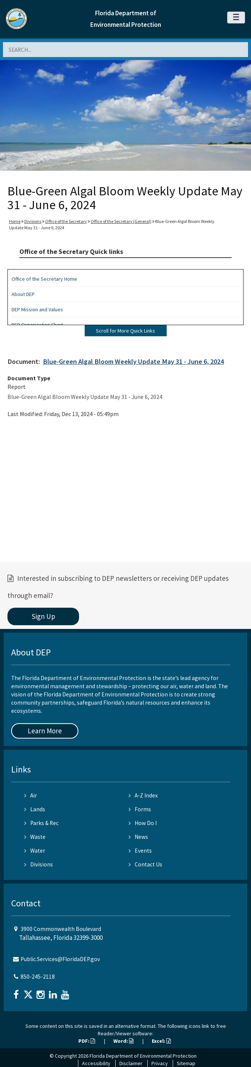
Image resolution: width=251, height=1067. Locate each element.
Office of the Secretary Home (44, 279)
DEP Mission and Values (37, 309)
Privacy (159, 1063)
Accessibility (96, 1063)
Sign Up (43, 616)
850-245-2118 (38, 976)
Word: (123, 1041)
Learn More (45, 730)
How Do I (143, 823)
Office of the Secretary (66, 221)
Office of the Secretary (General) (121, 221)
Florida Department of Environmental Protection (143, 1055)
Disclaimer (130, 1063)
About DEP (23, 294)
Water (34, 850)
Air (30, 795)
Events (140, 850)
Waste (35, 836)
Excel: (161, 1041)
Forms (140, 809)
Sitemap (186, 1063)
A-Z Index (143, 795)
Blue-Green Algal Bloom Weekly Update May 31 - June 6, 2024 (133, 361)
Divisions (32, 221)
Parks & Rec (41, 823)
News (138, 836)
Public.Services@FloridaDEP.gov (60, 959)
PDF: (86, 1041)
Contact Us (145, 864)
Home (15, 221)
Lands (34, 809)
